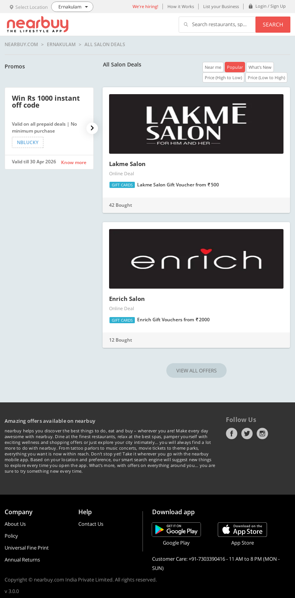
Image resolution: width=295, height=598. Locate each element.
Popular (235, 67)
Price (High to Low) (223, 77)
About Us (15, 523)
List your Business (221, 6)
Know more (73, 162)
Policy (11, 535)
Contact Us (90, 523)
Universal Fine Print (27, 547)
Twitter (247, 433)
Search (273, 24)
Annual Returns (22, 559)
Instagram (262, 433)
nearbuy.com (21, 44)
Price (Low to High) (266, 77)
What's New (260, 67)
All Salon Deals (105, 44)
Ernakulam (61, 44)
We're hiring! (145, 6)
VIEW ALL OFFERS (196, 370)
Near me (213, 67)
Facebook (231, 433)
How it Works (180, 6)
